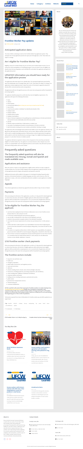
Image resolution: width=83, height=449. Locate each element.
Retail (44, 303)
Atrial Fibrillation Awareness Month (15, 348)
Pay (36, 303)
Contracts (71, 73)
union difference (9, 305)
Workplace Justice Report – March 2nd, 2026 (71, 77)
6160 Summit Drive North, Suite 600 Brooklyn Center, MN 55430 (40, 425)
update (15, 305)
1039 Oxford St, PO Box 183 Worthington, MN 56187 (67, 424)
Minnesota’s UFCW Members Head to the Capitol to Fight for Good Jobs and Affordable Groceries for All (72, 67)
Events (9, 372)
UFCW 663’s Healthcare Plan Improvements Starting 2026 (72, 85)
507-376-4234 (59, 427)
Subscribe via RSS (61, 129)
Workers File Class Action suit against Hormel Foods (72, 94)
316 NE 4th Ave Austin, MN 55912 (63, 435)
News (34, 332)
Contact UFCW (34, 433)
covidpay (20, 303)
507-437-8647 (59, 439)
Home (32, 4)
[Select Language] (67, 4)
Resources (68, 101)
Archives (48, 4)
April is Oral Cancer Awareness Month (70, 103)
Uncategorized (39, 332)
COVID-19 (15, 303)
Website (56, 4)
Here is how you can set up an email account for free (31, 105)
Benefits (10, 303)
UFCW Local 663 (9, 44)
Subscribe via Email (62, 127)
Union (48, 303)
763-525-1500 (33, 429)
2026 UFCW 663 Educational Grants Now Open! (71, 112)
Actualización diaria (36, 387)
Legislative (68, 64)
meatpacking (31, 303)
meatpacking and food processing (14, 289)
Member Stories (15, 372)
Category (40, 4)
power (40, 303)
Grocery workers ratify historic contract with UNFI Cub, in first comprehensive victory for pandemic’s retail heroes (15, 389)
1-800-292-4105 (41, 429)
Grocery (25, 303)
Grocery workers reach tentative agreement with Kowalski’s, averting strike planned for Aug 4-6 (40, 349)
